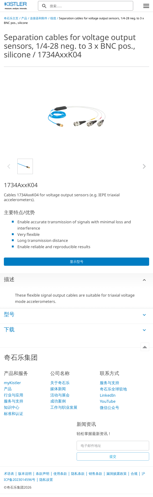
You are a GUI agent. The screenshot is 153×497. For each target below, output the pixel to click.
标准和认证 (13, 413)
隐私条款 (78, 473)
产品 (24, 18)
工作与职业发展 (63, 407)
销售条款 (96, 473)
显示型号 (76, 261)
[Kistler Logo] (15, 6)
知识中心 (11, 407)
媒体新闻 (58, 388)
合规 (134, 473)
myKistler (12, 382)
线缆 (53, 18)
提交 (112, 456)
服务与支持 (13, 401)
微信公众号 (109, 407)
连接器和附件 (38, 18)
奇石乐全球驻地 (113, 389)
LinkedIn (108, 395)
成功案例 (58, 401)
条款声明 (43, 473)
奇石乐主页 (11, 18)
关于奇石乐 (60, 382)
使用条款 (60, 473)
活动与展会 (60, 395)
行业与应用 (13, 395)
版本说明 (25, 473)
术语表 (9, 473)
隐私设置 (46, 479)
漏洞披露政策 (117, 473)
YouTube (108, 401)
